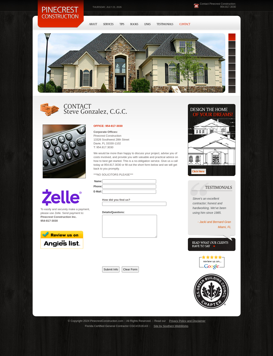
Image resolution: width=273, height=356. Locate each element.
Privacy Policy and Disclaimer (187, 320)
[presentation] (134, 257)
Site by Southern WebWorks (171, 326)
